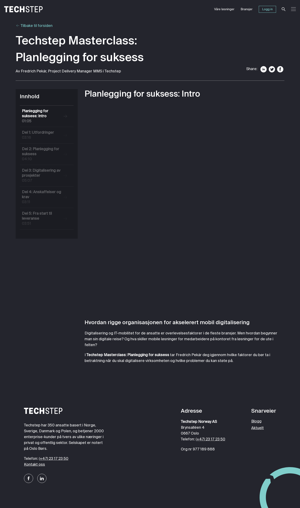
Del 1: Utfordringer (43, 135)
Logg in (267, 9)
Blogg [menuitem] (256, 421)
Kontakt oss (34, 464)
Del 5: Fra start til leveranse (43, 219)
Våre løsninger (224, 9)
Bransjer (246, 9)
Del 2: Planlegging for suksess (43, 154)
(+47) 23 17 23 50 (53, 459)
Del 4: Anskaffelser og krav (43, 197)
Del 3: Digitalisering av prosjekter (43, 176)
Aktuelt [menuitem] (257, 428)
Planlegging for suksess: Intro (43, 116)
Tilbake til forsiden (34, 26)
